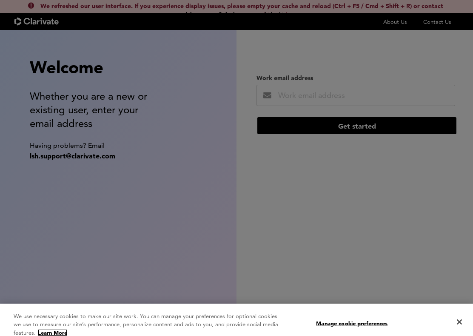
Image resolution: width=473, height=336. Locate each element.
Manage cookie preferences (352, 327)
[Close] (459, 326)
